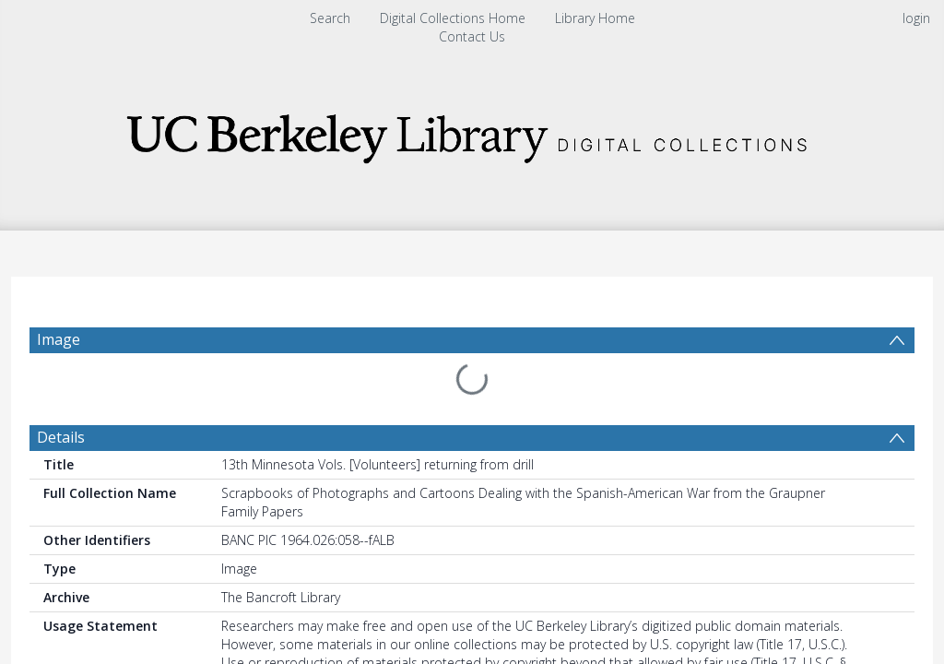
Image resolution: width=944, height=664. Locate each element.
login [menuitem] (916, 18)
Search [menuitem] (330, 18)
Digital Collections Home (452, 18)
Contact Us (472, 36)
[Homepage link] (472, 133)
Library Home (595, 18)
